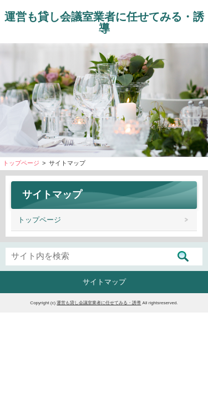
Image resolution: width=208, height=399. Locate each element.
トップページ (39, 220)
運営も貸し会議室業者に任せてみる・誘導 (104, 22)
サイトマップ (104, 282)
